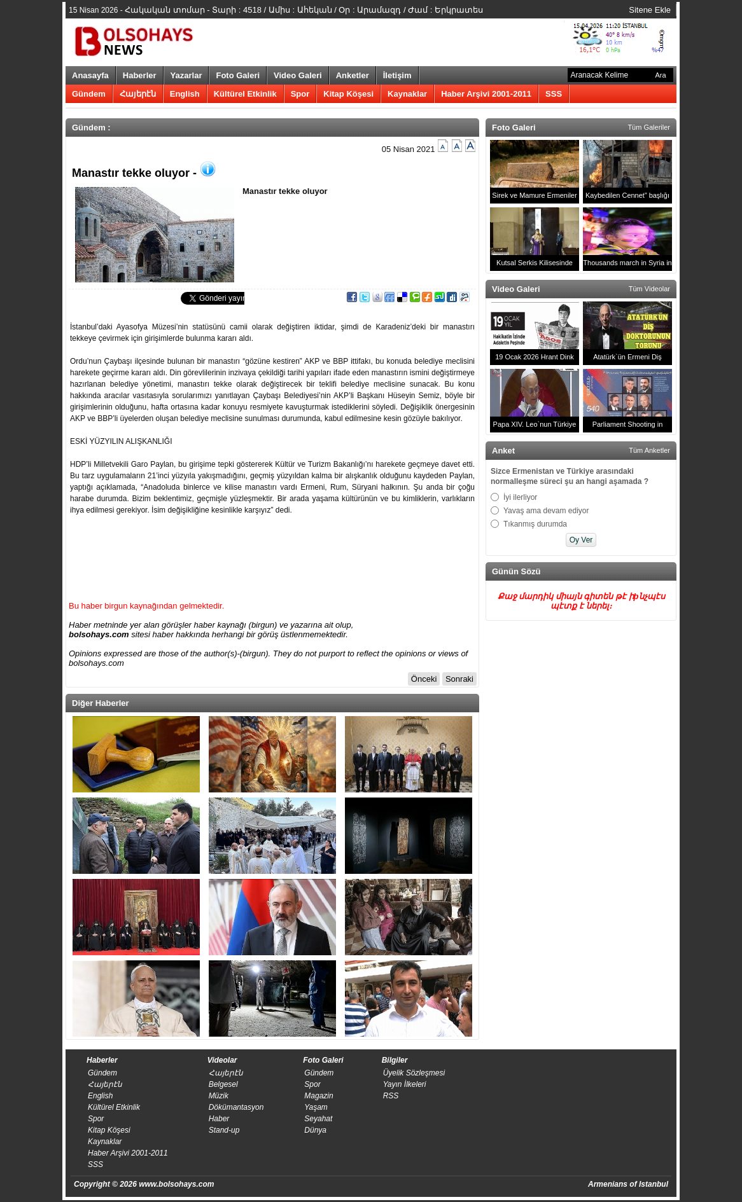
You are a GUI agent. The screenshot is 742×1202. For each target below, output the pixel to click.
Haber (219, 1118)
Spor (300, 94)
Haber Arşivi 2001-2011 (486, 94)
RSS (391, 1095)
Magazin (318, 1095)
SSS (553, 94)
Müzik (218, 1095)
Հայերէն (138, 94)
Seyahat (318, 1118)
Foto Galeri (238, 75)
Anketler (352, 75)
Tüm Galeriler (648, 127)
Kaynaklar (407, 94)
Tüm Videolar (649, 289)
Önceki (424, 679)
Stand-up (224, 1130)
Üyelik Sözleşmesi (414, 1072)
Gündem (89, 94)
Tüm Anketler (649, 450)
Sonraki (459, 679)
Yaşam (315, 1107)
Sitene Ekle (650, 10)
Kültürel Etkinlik (245, 94)
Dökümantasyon (236, 1107)
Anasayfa (90, 75)
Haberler (140, 75)
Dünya (315, 1130)
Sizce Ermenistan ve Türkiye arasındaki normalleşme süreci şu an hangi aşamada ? (569, 476)
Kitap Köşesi (348, 94)
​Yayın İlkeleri (404, 1084)
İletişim (397, 75)
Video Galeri (298, 75)
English (185, 94)
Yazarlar (186, 75)
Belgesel (223, 1084)
